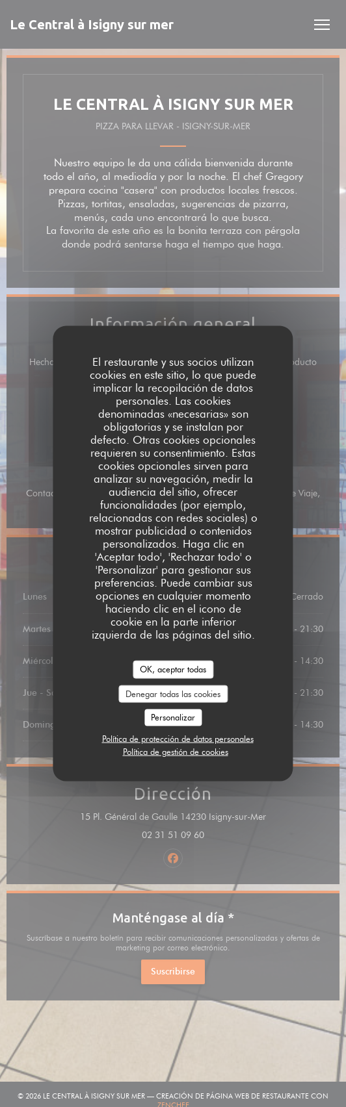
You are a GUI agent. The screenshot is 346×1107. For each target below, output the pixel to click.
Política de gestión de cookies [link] (175, 751)
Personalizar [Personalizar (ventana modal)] (173, 717)
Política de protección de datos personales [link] (178, 738)
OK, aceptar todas (173, 669)
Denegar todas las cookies (173, 693)
